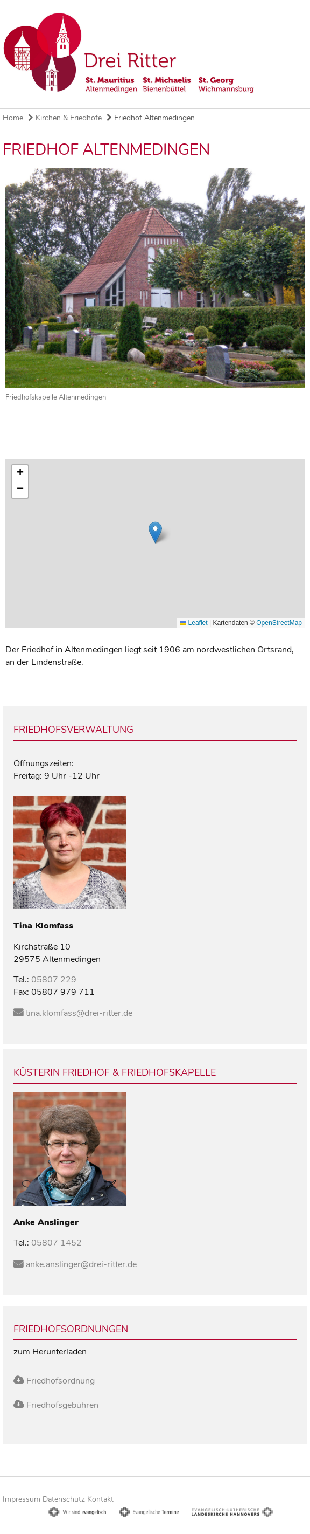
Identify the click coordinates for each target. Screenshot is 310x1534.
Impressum (21, 1499)
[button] (155, 532)
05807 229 (53, 980)
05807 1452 (56, 1243)
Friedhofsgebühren (62, 1405)
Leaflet (193, 623)
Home (13, 118)
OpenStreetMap (279, 623)
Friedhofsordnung (60, 1381)
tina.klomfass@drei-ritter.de (79, 1013)
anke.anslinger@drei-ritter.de (81, 1264)
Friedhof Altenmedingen (151, 118)
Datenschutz (64, 1499)
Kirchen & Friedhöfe (65, 118)
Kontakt (100, 1499)
